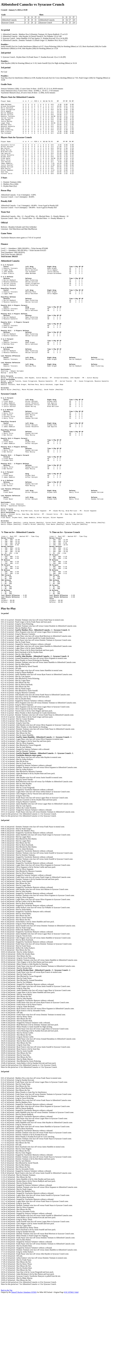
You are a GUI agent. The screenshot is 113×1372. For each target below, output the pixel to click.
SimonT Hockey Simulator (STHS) (24, 1370)
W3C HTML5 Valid (71, 1370)
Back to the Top (6, 1368)
